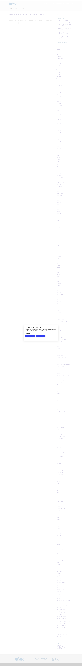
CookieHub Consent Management (42, 338)
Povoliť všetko (30, 336)
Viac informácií (27, 333)
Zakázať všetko (40, 336)
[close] (56, 327)
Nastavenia (51, 336)
